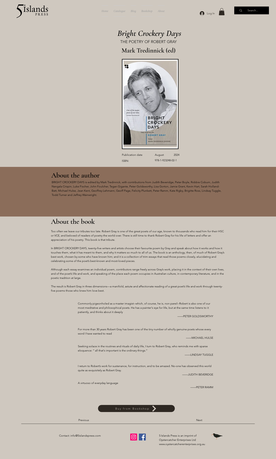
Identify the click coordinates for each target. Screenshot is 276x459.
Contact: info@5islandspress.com (80, 435)
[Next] (193, 420)
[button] (222, 11)
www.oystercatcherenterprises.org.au (182, 444)
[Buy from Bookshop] (136, 408)
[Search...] (252, 10)
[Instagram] (133, 437)
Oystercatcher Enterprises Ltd (177, 440)
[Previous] (90, 420)
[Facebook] (142, 437)
